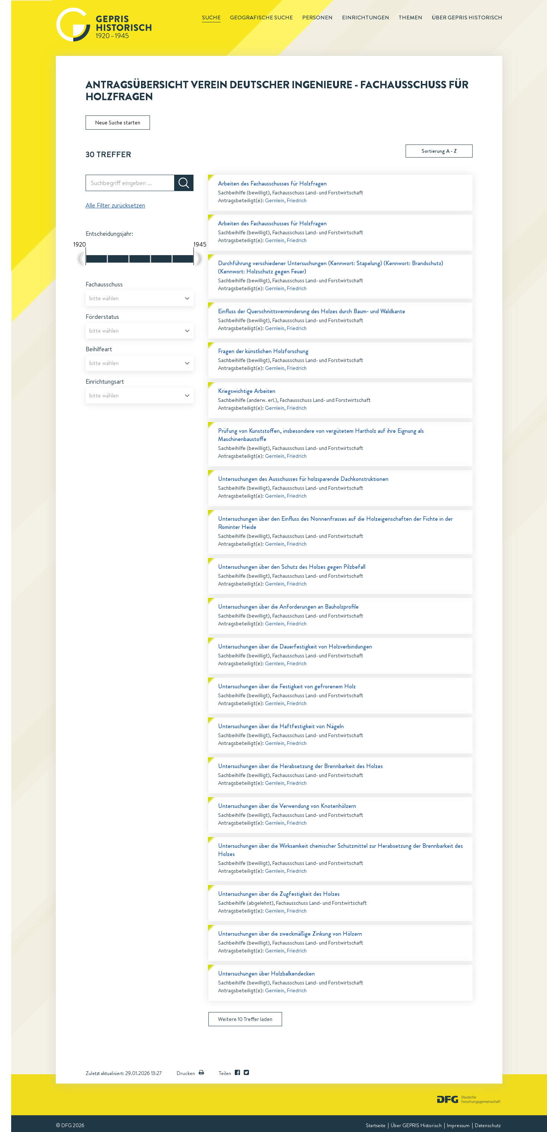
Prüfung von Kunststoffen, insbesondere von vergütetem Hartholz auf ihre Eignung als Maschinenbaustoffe (321, 435)
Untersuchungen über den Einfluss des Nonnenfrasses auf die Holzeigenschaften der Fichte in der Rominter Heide (335, 522)
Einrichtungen (365, 17)
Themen (410, 17)
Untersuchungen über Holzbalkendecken (266, 973)
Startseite (376, 1125)
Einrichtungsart (105, 381)
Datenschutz (487, 1125)
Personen (317, 17)
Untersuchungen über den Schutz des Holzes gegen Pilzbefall (291, 566)
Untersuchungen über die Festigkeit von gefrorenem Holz (287, 686)
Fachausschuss (104, 284)
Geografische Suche (261, 17)
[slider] (83, 259)
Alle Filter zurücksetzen (115, 205)
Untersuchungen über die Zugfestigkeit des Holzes (279, 894)
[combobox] (139, 298)
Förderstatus (102, 317)
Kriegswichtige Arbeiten (246, 391)
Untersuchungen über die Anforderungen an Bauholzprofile (288, 606)
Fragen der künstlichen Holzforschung (263, 351)
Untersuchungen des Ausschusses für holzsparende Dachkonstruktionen (303, 479)
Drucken (190, 1073)
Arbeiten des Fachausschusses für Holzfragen (272, 183)
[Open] (187, 298)
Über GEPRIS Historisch (416, 1125)
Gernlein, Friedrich (286, 200)
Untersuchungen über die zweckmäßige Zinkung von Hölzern (290, 933)
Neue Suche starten (117, 122)
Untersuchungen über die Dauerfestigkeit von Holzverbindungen (295, 646)
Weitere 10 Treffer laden (245, 1019)
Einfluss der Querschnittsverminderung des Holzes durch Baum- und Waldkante (311, 311)
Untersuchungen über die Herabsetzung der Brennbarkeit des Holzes (300, 766)
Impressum (458, 1125)
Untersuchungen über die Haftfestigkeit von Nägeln (281, 726)
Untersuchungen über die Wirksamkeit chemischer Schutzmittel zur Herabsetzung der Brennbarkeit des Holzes (340, 849)
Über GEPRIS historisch (467, 17)
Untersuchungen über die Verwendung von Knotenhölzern (287, 806)
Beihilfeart (99, 349)
